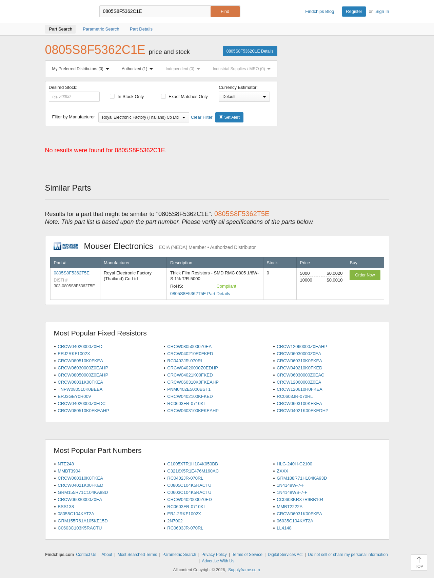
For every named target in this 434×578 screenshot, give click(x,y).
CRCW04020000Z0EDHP (192, 367)
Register (354, 11)
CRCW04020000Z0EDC (81, 403)
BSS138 (66, 506)
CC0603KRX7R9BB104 (300, 499)
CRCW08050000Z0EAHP (83, 375)
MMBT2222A (289, 506)
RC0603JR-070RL (295, 396)
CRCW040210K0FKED (299, 367)
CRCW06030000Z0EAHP (83, 367)
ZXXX (282, 471)
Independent (184, 69)
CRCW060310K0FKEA (299, 360)
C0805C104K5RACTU (189, 485)
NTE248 (66, 463)
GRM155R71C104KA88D (83, 492)
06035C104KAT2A (295, 520)
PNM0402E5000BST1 (189, 389)
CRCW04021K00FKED (190, 375)
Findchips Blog (319, 11)
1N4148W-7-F (290, 485)
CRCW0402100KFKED (190, 396)
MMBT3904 (69, 471)
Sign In (382, 11)
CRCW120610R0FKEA (299, 389)
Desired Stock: (74, 93)
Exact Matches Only (184, 96)
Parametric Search (179, 554)
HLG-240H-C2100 (294, 463)
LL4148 (284, 528)
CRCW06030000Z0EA (299, 353)
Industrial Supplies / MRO (243, 69)
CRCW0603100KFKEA (299, 403)
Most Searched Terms (137, 554)
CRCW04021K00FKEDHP (302, 410)
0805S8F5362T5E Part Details (200, 293)
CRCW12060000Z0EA (299, 382)
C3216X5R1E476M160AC (193, 471)
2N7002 (175, 520)
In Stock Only (127, 96)
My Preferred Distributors (82, 69)
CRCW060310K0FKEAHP (193, 382)
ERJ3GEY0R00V (74, 396)
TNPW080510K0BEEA (80, 389)
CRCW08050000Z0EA (189, 346)
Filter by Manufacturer (73, 116)
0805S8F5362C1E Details (250, 51)
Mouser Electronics (155, 246)
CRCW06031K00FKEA (80, 382)
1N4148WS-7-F (292, 492)
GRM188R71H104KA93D (302, 478)
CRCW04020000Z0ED (80, 346)
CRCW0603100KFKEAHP (193, 410)
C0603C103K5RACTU (80, 528)
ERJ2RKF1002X (74, 353)
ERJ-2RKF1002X (184, 513)
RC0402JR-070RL (185, 360)
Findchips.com (67, 11)
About (106, 554)
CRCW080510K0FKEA (80, 360)
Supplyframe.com (244, 569)
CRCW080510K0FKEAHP (83, 410)
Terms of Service (247, 554)
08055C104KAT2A (76, 513)
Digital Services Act (285, 554)
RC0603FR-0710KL (186, 403)
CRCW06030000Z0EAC (300, 375)
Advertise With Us (218, 561)
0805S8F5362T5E (72, 272)
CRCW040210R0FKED (190, 353)
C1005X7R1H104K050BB (192, 463)
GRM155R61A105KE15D (82, 520)
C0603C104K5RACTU (189, 492)
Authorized (139, 69)
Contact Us (86, 554)
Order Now (365, 275)
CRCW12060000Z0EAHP (302, 346)
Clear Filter (202, 117)
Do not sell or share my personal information (348, 554)
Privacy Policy (214, 554)
